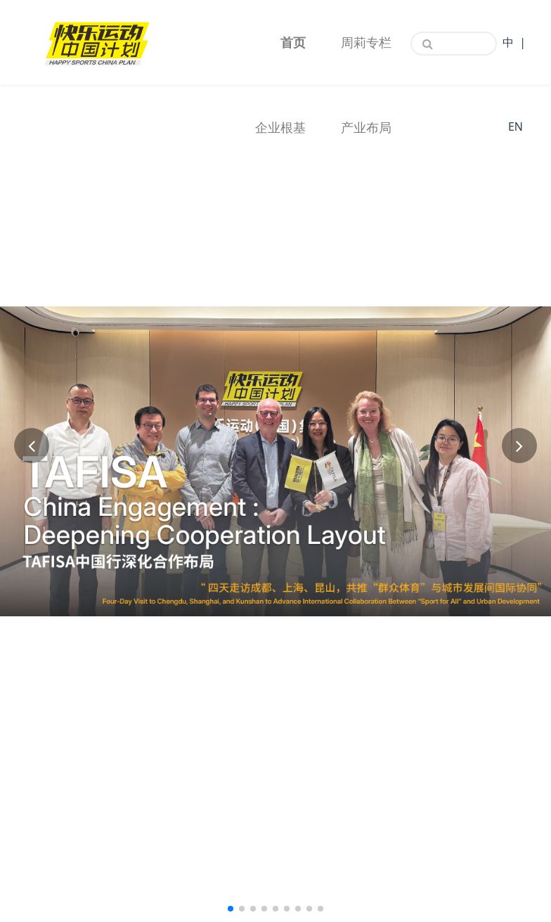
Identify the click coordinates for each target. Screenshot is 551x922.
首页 (293, 42)
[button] (31, 445)
